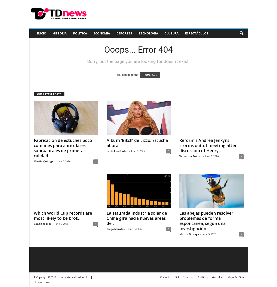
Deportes (124, 33)
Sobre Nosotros (184, 277)
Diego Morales (116, 228)
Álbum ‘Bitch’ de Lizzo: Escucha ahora (137, 143)
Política (80, 33)
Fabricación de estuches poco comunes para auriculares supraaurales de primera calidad (63, 148)
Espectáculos (196, 33)
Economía (102, 33)
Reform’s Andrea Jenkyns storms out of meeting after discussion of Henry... (208, 145)
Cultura (172, 33)
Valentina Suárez (190, 156)
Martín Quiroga (44, 161)
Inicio (41, 33)
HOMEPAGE (150, 75)
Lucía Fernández (117, 151)
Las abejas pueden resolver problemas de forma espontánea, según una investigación (206, 220)
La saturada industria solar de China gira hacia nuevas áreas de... (137, 218)
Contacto (165, 277)
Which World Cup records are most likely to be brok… (63, 215)
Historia (60, 33)
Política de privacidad (210, 277)
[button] (241, 33)
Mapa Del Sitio (236, 277)
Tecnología (148, 33)
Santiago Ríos (42, 223)
